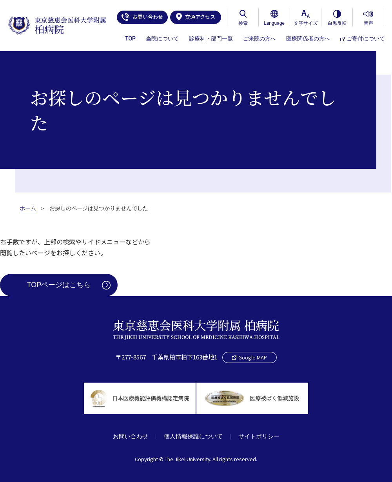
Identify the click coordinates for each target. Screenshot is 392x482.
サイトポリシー (259, 436)
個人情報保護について (193, 436)
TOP (130, 38)
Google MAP (249, 357)
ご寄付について (362, 38)
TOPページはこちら (59, 285)
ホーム (28, 208)
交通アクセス (195, 17)
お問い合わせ (142, 17)
